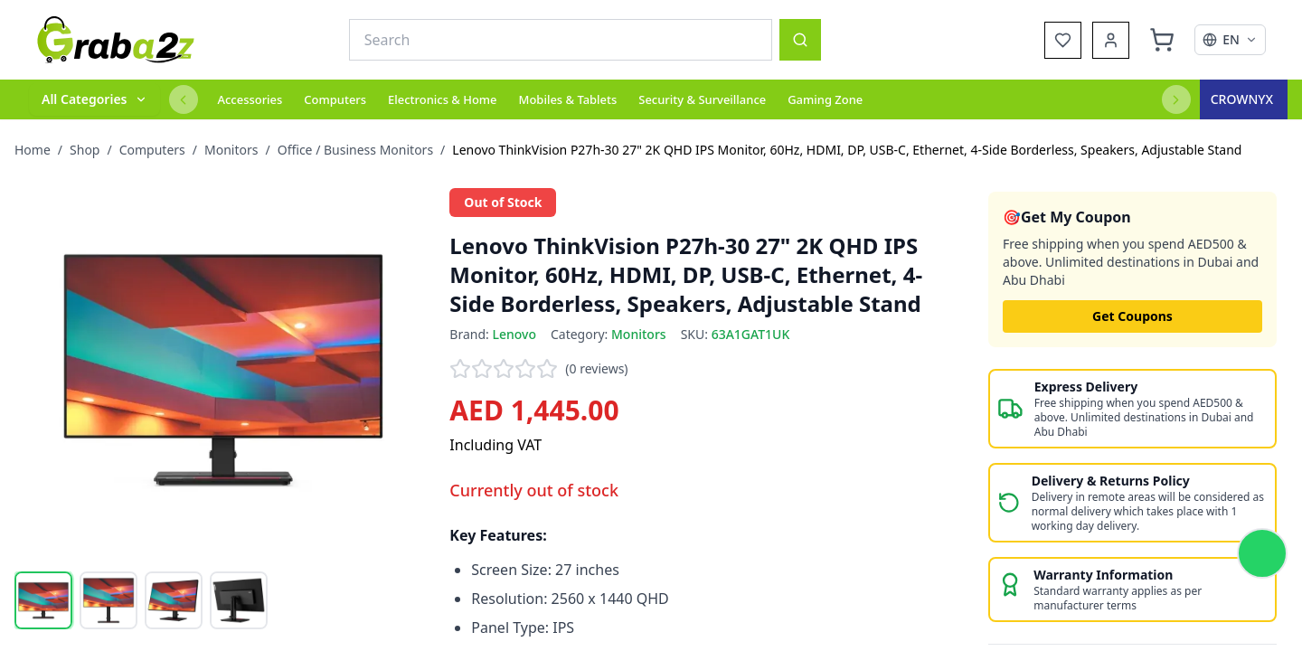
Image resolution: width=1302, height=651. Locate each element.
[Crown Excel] (1244, 99)
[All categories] (94, 99)
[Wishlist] (1062, 40)
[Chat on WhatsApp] (1262, 553)
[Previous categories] (183, 99)
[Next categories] (1176, 99)
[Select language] (1230, 39)
